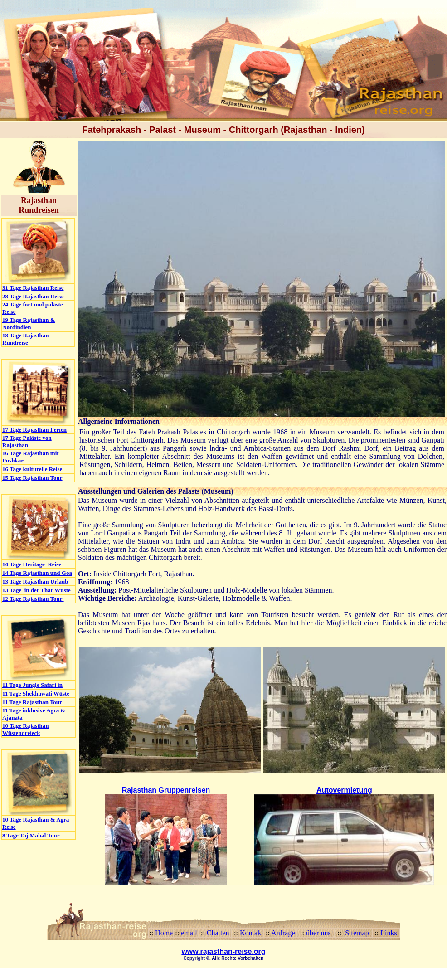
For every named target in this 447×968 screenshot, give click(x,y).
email (189, 933)
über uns (318, 933)
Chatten (218, 933)
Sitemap (357, 933)
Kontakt (251, 933)
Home (164, 933)
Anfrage (282, 933)
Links (388, 933)
